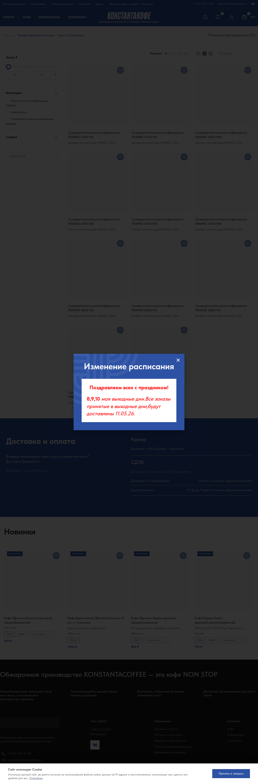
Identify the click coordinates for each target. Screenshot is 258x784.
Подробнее (36, 778)
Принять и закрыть (229, 773)
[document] (129, 392)
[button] (178, 360)
